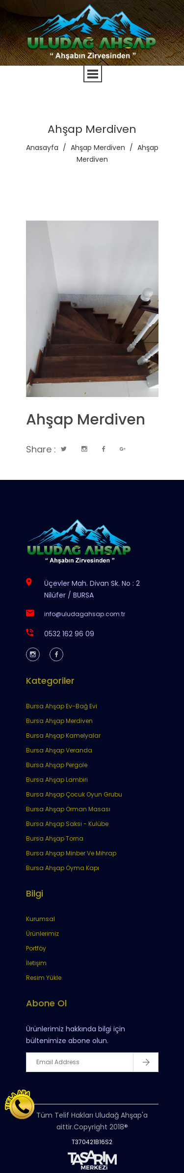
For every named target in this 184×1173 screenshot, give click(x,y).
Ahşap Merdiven (98, 147)
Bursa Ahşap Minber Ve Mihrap (71, 853)
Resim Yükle (43, 977)
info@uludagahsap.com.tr (84, 614)
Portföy (36, 948)
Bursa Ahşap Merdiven (59, 721)
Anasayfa (42, 147)
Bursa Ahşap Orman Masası (68, 809)
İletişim (36, 963)
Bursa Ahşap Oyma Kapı (62, 868)
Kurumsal (40, 919)
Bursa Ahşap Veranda (59, 750)
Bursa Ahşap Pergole (56, 765)
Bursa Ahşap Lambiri (57, 779)
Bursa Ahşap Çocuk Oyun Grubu (74, 794)
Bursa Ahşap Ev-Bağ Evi (61, 706)
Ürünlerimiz (42, 933)
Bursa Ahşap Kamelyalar (63, 735)
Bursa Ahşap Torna (54, 838)
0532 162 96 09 (69, 634)
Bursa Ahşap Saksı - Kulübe (67, 824)
